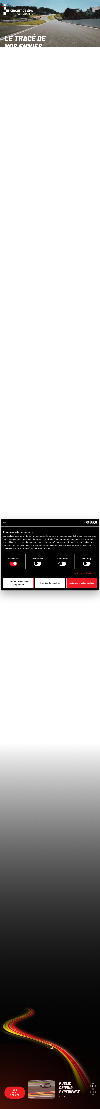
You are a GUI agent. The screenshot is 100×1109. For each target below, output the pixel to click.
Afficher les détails (83, 573)
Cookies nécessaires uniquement (18, 583)
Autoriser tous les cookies (81, 583)
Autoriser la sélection (50, 583)
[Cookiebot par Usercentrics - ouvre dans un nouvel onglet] (85, 522)
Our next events (15, 1092)
